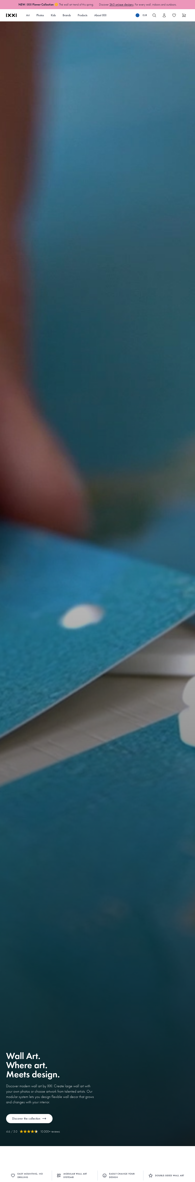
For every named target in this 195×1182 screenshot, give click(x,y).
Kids (53, 15)
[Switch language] (141, 15)
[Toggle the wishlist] (174, 15)
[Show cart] (184, 15)
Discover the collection (29, 1118)
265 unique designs (121, 4)
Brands (67, 15)
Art (28, 15)
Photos (40, 15)
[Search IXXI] (154, 15)
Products (82, 15)
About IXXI (100, 15)
